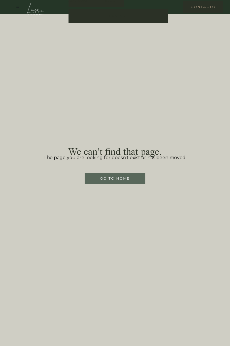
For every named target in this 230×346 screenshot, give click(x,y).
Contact (118, 16)
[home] (35, 9)
